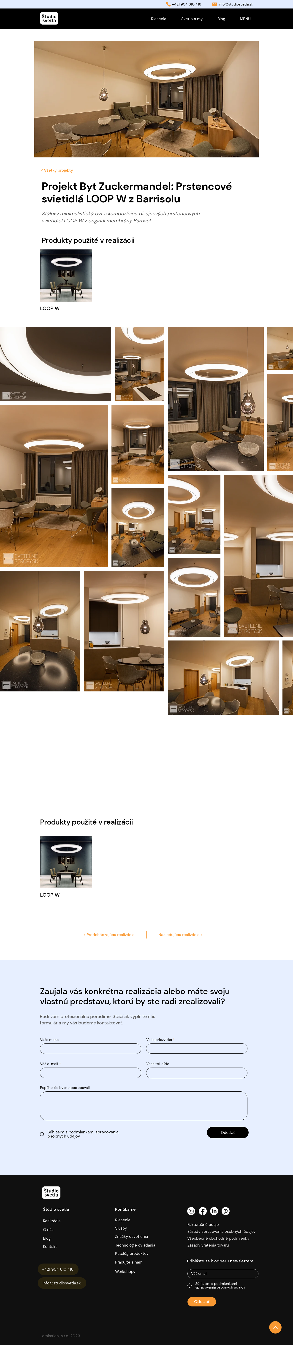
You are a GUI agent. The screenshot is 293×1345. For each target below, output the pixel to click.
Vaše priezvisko (159, 1040)
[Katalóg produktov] (132, 1253)
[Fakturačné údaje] (212, 1224)
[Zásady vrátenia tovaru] (223, 1245)
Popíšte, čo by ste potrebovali (65, 1088)
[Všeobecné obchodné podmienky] (223, 1238)
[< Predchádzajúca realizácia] (109, 935)
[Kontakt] (65, 1246)
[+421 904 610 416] (58, 1269)
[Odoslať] (228, 1132)
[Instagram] (191, 1211)
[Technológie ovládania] (137, 1245)
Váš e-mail (49, 1064)
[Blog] (51, 1238)
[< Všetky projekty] (57, 170)
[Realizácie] (56, 1220)
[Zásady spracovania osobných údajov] (223, 1231)
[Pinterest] (226, 1211)
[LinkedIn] (214, 1211)
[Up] (275, 1327)
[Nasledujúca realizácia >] (180, 935)
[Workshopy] (132, 1271)
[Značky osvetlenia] (137, 1236)
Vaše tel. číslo (157, 1064)
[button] (245, 19)
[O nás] (63, 1229)
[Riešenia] (137, 1219)
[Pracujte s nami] (132, 1262)
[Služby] (137, 1228)
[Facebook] (203, 1211)
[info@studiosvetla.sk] (62, 1283)
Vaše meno (49, 1040)
